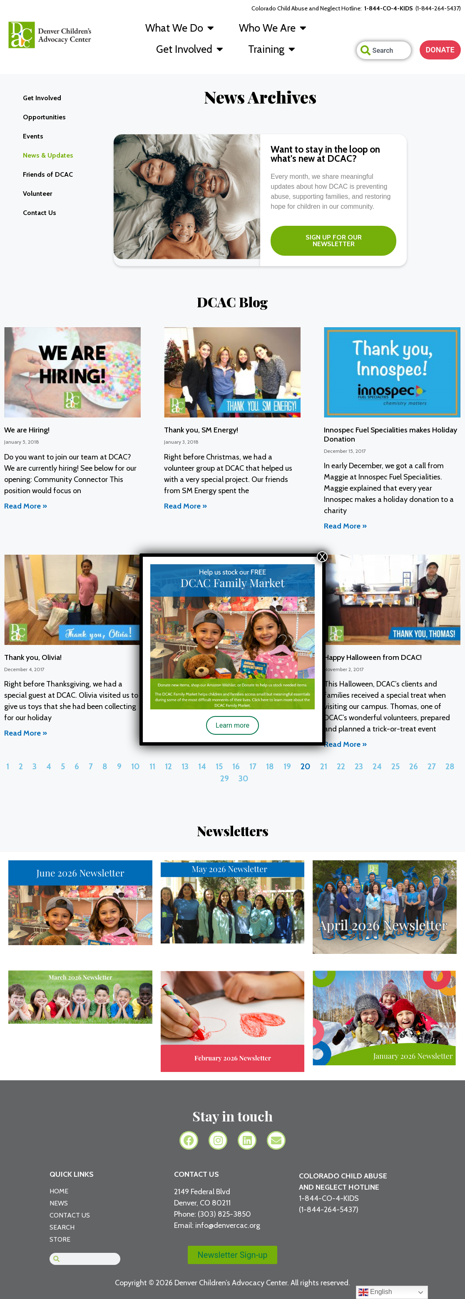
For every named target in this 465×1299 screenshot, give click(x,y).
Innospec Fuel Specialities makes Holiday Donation (390, 434)
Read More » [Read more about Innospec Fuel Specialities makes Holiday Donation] (345, 526)
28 (450, 766)
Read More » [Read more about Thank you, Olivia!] (25, 733)
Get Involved (189, 49)
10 (135, 766)
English (375, 1292)
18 (270, 766)
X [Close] (322, 556)
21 (323, 766)
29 (224, 778)
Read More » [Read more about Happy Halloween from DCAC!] (345, 744)
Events (33, 136)
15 (219, 766)
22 (341, 766)
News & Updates (48, 155)
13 (185, 766)
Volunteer (37, 194)
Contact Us (39, 213)
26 (413, 766)
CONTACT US (196, 1174)
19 (287, 766)
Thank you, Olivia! (33, 657)
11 (152, 766)
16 (236, 766)
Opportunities (44, 117)
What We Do (179, 27)
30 (244, 778)
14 (202, 766)
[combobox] (383, 50)
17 (252, 766)
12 (168, 766)
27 (432, 766)
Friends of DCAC (48, 174)
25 (395, 766)
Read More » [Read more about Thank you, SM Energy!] (185, 506)
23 (359, 766)
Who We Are (272, 27)
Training (271, 49)
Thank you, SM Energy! (201, 430)
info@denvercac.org (227, 1225)
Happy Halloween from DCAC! (373, 657)
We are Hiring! (27, 430)
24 (377, 766)
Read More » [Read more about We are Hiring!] (25, 506)
